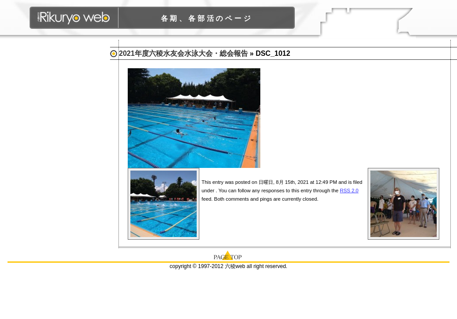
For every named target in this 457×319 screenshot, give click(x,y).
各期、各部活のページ (207, 18)
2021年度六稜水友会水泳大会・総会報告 (183, 53)
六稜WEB (74, 18)
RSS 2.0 (349, 190)
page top (228, 254)
